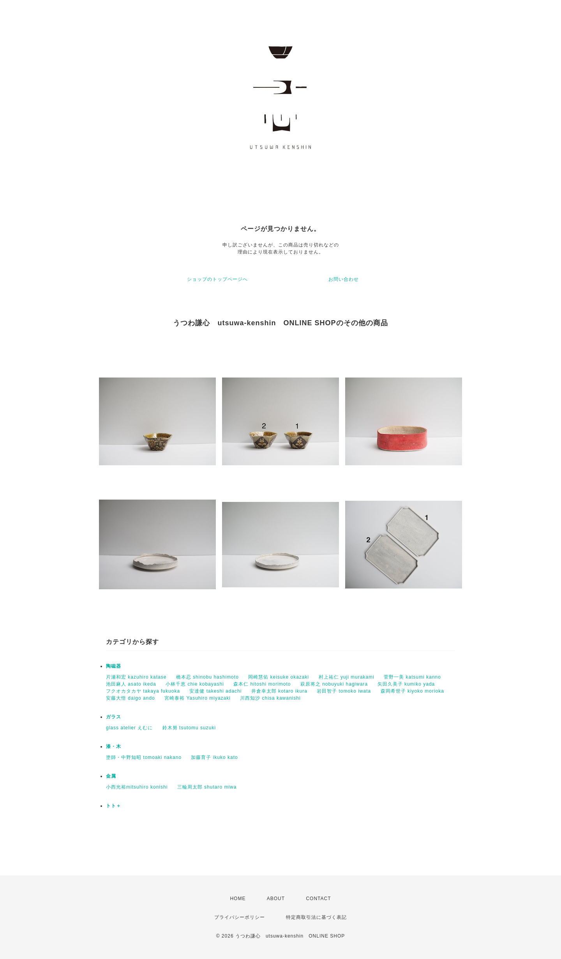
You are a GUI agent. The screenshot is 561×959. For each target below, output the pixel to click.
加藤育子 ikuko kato (214, 757)
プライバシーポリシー (239, 917)
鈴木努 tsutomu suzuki (189, 727)
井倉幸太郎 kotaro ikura (279, 691)
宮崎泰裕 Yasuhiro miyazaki (197, 698)
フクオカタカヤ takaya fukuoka (143, 691)
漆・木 (113, 746)
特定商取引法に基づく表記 (316, 917)
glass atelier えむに (129, 727)
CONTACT (318, 898)
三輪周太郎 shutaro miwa (207, 787)
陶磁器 (113, 666)
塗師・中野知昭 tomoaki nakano (144, 757)
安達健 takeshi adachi (215, 691)
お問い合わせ (343, 279)
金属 (111, 776)
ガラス (113, 717)
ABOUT (276, 898)
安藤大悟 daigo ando (130, 698)
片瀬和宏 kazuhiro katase (136, 677)
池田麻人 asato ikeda (131, 684)
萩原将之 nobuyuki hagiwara (334, 684)
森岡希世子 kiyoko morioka (412, 691)
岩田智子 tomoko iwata (344, 691)
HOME (237, 898)
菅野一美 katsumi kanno (412, 677)
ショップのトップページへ (217, 279)
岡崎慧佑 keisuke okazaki (278, 677)
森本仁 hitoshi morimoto (262, 684)
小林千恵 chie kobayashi (195, 684)
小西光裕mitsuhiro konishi (137, 787)
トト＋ (113, 805)
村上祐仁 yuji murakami (346, 677)
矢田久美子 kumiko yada (406, 684)
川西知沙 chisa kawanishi (270, 698)
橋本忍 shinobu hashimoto (207, 677)
